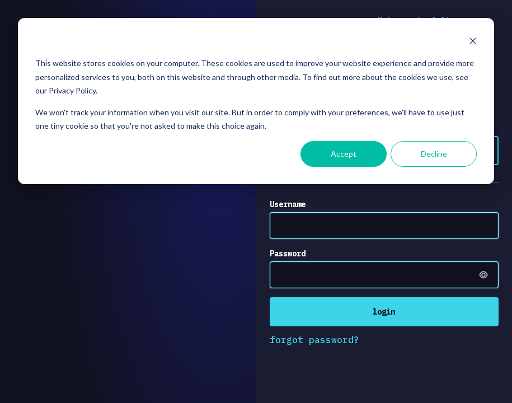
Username (288, 204)
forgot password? (314, 339)
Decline (434, 153)
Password (288, 254)
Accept (343, 153)
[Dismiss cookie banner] (473, 42)
